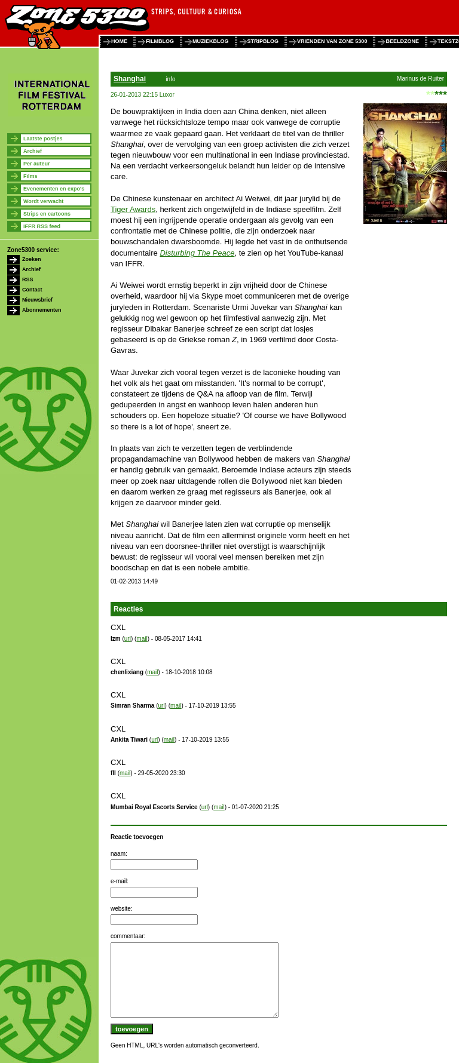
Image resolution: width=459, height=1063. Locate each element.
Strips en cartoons (47, 214)
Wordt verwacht (43, 201)
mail (141, 638)
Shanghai (130, 79)
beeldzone (402, 41)
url (127, 638)
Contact (32, 290)
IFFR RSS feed (41, 226)
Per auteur (36, 164)
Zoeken (31, 259)
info (170, 79)
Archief (32, 151)
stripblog (263, 41)
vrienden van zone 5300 (332, 41)
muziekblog (210, 41)
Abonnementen (42, 310)
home (119, 41)
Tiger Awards (133, 209)
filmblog (160, 41)
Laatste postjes (43, 139)
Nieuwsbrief (37, 300)
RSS (27, 279)
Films (30, 176)
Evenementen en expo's (53, 189)
